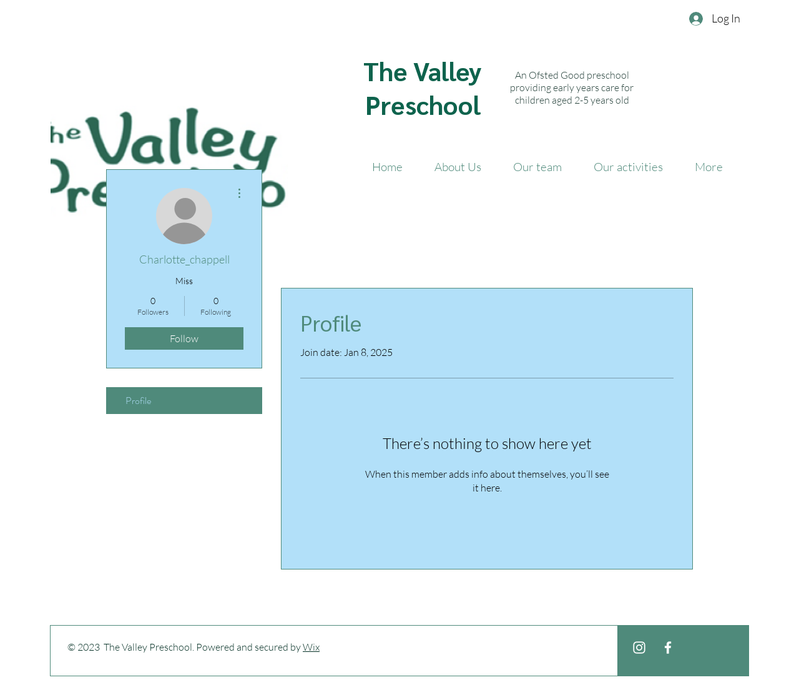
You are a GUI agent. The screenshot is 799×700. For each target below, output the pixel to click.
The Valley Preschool (422, 87)
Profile (138, 400)
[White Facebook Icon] (668, 647)
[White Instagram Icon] (639, 647)
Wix (311, 647)
